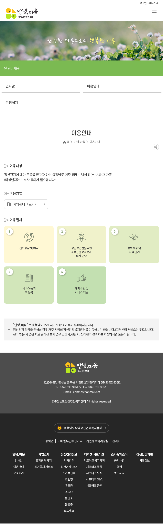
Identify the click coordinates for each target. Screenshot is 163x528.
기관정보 (144, 460)
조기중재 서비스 (44, 467)
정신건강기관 (144, 454)
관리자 (116, 441)
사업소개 (43, 454)
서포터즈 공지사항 (94, 460)
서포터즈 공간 (94, 485)
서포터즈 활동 (94, 467)
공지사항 (119, 460)
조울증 (69, 492)
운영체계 (11, 102)
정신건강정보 (69, 454)
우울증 (69, 485)
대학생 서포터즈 (94, 454)
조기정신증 (68, 473)
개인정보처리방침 (97, 441)
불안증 (69, 498)
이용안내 (93, 85)
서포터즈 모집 (94, 473)
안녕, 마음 (79, 142)
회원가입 (153, 3)
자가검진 (69, 460)
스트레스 (69, 510)
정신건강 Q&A (69, 467)
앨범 (119, 467)
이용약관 (48, 441)
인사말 (10, 85)
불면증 (69, 504)
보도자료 (119, 473)
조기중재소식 (119, 454)
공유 (156, 147)
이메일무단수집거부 (70, 441)
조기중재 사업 (44, 460)
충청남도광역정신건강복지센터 (83, 427)
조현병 (69, 479)
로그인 (143, 3)
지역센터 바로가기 (25, 204)
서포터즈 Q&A (94, 479)
